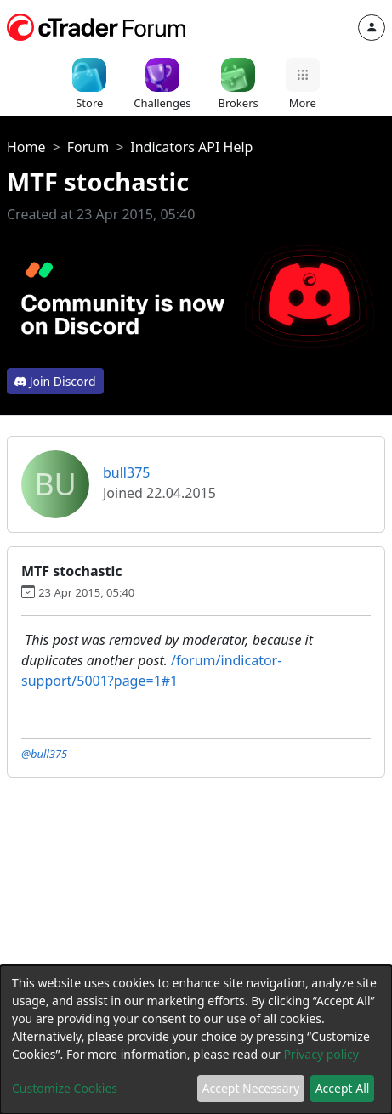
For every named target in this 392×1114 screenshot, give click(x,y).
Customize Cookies (64, 1088)
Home (26, 147)
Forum (88, 147)
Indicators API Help (191, 147)
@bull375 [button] (44, 753)
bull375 (126, 472)
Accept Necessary (251, 1088)
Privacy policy (321, 1054)
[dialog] (196, 1039)
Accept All (342, 1088)
